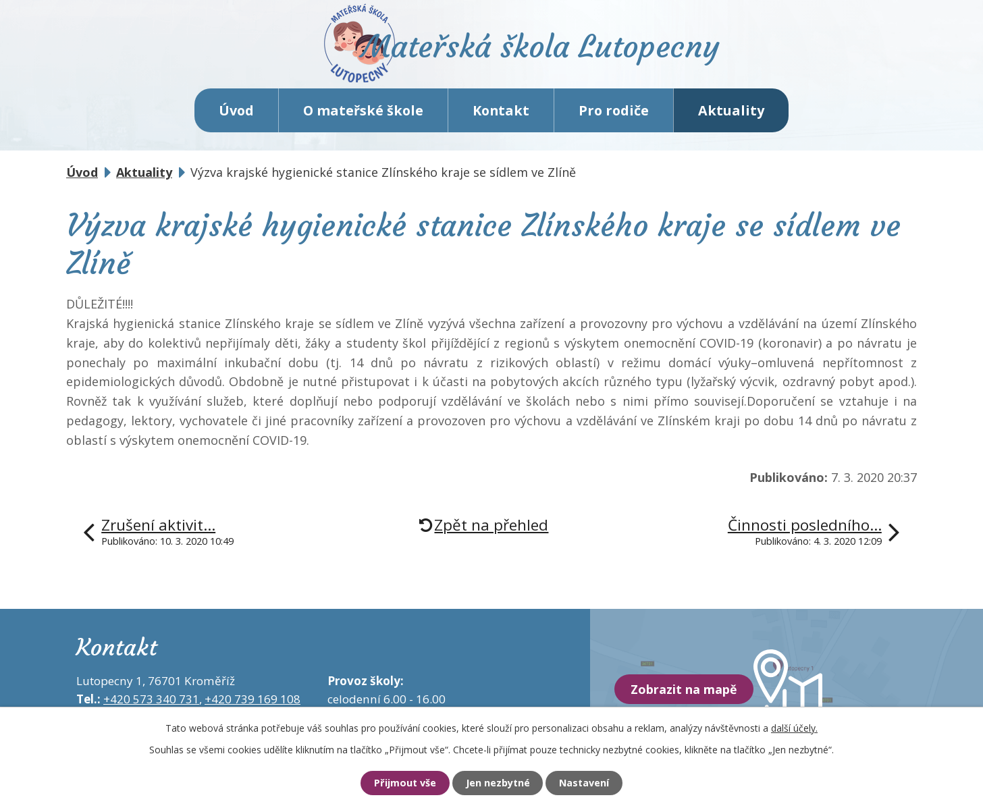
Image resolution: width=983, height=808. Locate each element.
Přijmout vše (400, 783)
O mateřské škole (363, 114)
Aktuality (731, 114)
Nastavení (588, 783)
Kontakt (501, 114)
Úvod (236, 114)
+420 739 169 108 (252, 703)
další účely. (794, 727)
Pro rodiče (614, 114)
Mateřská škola (549, 51)
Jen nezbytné (497, 783)
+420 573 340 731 (151, 703)
